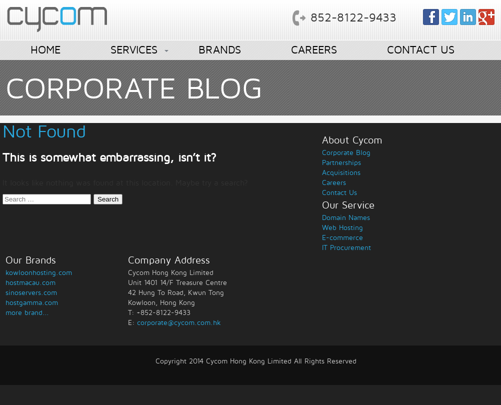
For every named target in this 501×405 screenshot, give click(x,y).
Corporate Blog (346, 152)
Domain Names (346, 218)
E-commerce (342, 238)
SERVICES (134, 50)
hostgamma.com (32, 302)
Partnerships (341, 162)
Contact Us (339, 192)
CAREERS (314, 50)
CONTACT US (420, 50)
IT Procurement (346, 248)
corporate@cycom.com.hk (179, 322)
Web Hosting (342, 228)
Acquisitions (341, 172)
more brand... (27, 312)
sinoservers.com (31, 292)
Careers (334, 182)
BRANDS (219, 50)
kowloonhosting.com (39, 272)
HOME (45, 50)
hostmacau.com (31, 282)
